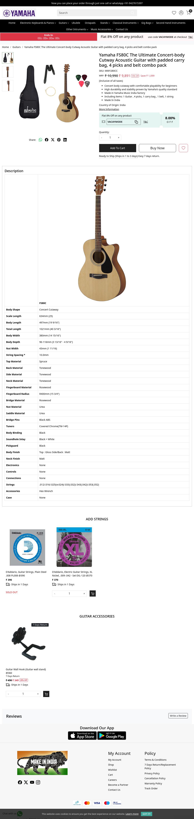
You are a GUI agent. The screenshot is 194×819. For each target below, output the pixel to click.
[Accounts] (181, 13)
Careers (112, 779)
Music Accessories (102, 29)
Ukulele (76, 22)
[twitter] (53, 140)
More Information (109, 109)
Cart (110, 774)
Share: (32, 139)
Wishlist (112, 769)
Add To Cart (117, 148)
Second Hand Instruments (170, 22)
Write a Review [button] (178, 715)
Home (12, 22)
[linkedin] (65, 140)
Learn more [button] (132, 813)
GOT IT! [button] (146, 813)
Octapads (90, 22)
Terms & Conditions (156, 759)
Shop (111, 764)
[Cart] (93, 593)
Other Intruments (77, 29)
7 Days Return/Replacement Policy (160, 766)
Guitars (64, 22)
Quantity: (104, 132)
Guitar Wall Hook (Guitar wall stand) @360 (26, 671)
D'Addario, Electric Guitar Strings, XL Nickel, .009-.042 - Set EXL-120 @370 (72, 573)
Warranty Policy (153, 783)
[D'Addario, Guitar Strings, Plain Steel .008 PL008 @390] (27, 547)
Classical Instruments (125, 22)
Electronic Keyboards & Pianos (38, 22)
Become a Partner (118, 784)
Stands (105, 22)
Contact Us (122, 29)
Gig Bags (147, 22)
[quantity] (110, 138)
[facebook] (47, 140)
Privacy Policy (152, 773)
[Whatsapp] (40, 140)
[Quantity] (69, 594)
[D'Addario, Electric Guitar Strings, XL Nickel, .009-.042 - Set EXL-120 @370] (74, 547)
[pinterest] (59, 140)
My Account (114, 759)
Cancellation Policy (155, 778)
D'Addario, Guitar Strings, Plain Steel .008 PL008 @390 (26, 573)
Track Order (151, 788)
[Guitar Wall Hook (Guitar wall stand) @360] (27, 644)
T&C (190, 37)
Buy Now (157, 148)
